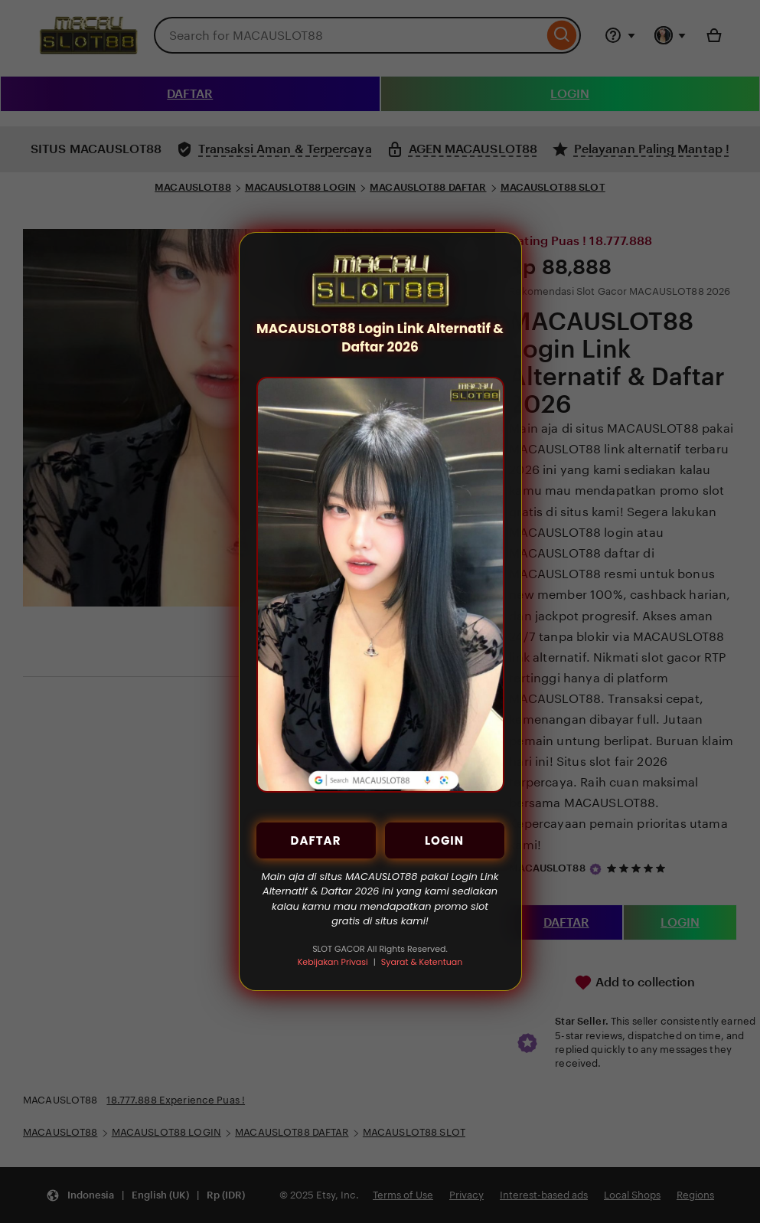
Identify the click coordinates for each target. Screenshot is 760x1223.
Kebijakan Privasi (333, 962)
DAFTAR (316, 840)
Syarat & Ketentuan (421, 962)
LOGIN (444, 840)
